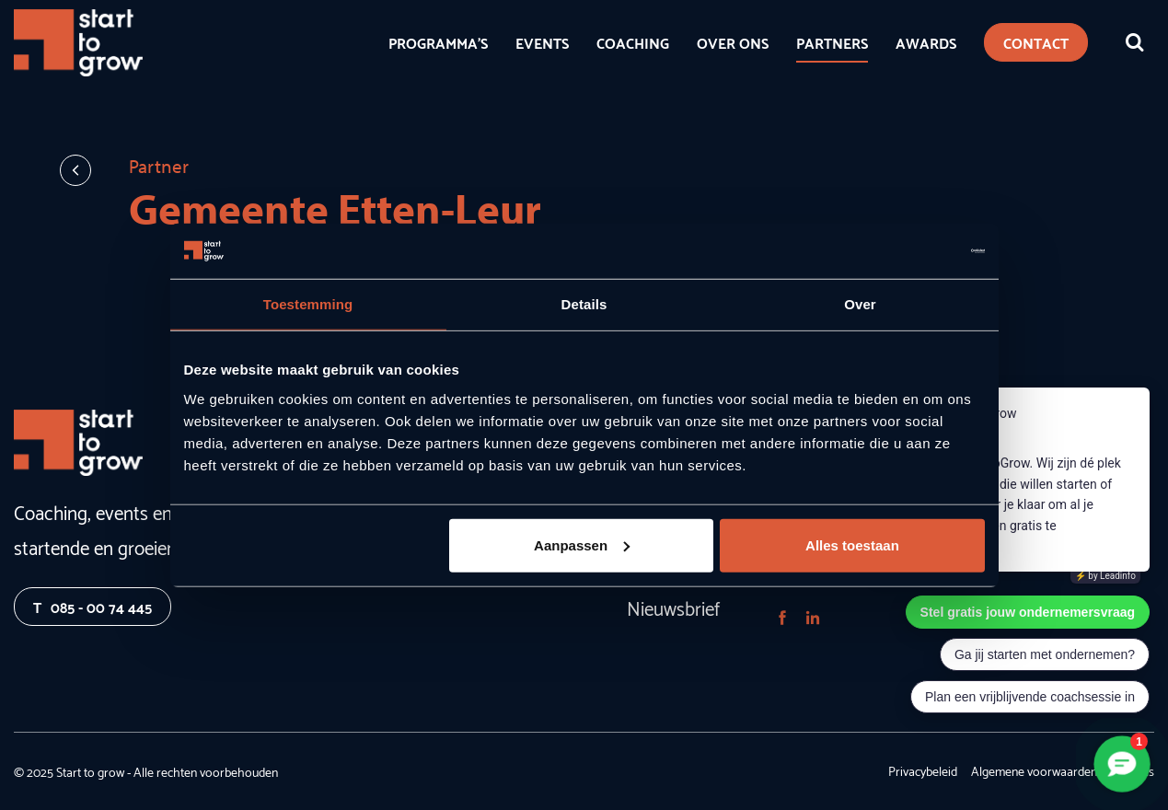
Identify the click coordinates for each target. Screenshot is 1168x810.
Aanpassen (582, 544)
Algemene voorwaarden (1034, 770)
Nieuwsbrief (673, 606)
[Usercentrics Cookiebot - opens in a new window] (904, 251)
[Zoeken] (1135, 42)
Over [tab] (860, 304)
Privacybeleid (922, 770)
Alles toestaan (852, 544)
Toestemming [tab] (308, 304)
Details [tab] (584, 304)
